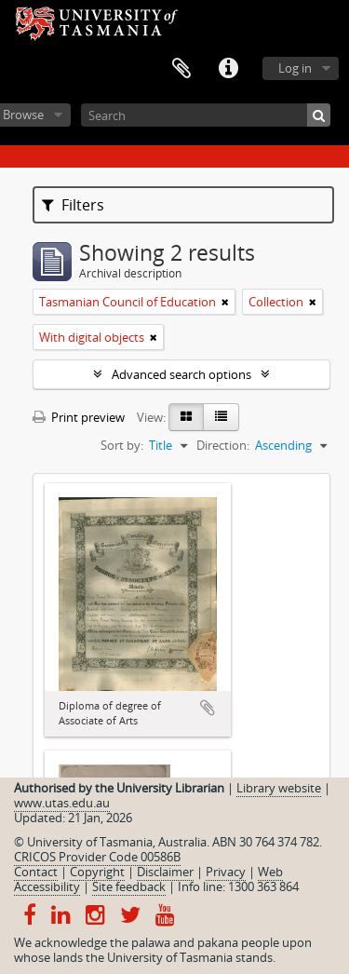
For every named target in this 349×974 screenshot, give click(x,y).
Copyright (97, 871)
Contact (36, 871)
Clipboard (181, 69)
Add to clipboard (207, 707)
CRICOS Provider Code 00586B (97, 856)
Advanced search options (181, 374)
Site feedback (129, 886)
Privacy (226, 871)
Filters (73, 205)
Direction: (222, 445)
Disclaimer (165, 871)
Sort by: (122, 445)
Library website (278, 787)
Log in (295, 68)
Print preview (79, 417)
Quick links (228, 69)
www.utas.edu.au (62, 802)
